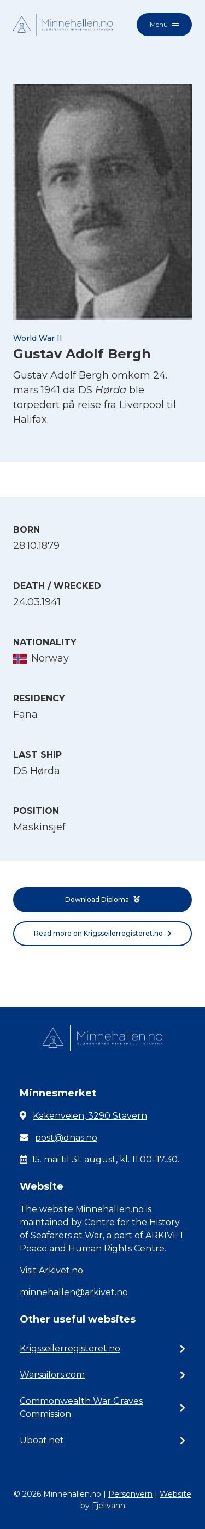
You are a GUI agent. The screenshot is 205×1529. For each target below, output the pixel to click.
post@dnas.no (66, 1137)
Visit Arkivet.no (51, 1270)
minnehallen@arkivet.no (74, 1292)
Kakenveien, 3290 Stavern (90, 1116)
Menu (164, 24)
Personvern (130, 1494)
